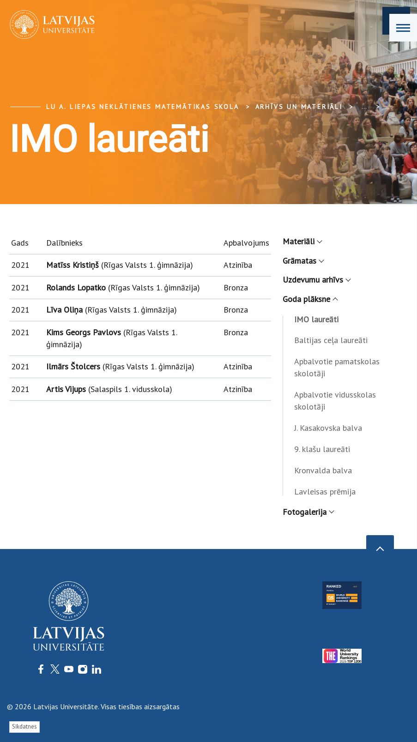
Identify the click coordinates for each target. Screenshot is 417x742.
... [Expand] (364, 107)
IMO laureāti (316, 319)
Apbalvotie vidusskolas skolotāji (335, 400)
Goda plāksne (310, 299)
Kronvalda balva (323, 470)
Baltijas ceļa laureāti (331, 340)
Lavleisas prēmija (325, 491)
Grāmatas (303, 260)
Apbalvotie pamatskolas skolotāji (337, 367)
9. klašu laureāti (322, 449)
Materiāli (302, 241)
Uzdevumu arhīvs (316, 279)
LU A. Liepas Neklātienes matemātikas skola (142, 107)
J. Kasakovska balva (328, 427)
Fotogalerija (308, 512)
